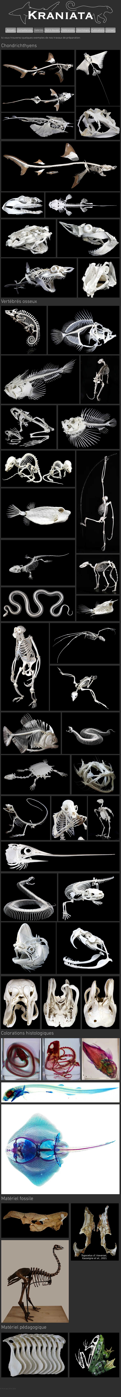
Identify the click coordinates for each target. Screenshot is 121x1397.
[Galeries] (39, 30)
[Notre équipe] (52, 30)
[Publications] (98, 30)
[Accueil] (10, 30)
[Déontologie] (83, 30)
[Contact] (110, 30)
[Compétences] (25, 30)
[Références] (68, 30)
